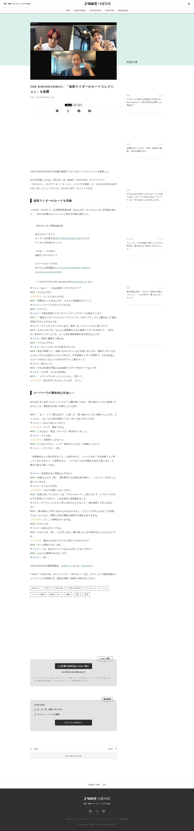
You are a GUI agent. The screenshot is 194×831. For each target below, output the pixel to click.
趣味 (68, 594)
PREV (36, 749)
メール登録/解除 (122, 819)
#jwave (56, 268)
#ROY (79, 238)
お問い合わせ (85, 819)
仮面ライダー (55, 594)
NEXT (110, 749)
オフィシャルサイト (73, 723)
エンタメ (90, 588)
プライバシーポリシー (104, 819)
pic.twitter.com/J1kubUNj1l (48, 272)
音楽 (86, 594)
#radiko (76, 268)
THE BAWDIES (75, 588)
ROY (47, 588)
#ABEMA (85, 268)
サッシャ (103, 588)
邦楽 (77, 594)
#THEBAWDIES (68, 238)
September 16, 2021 (82, 282)
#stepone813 (67, 268)
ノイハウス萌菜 (38, 594)
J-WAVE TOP (71, 819)
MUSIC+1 (36, 588)
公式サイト (66, 566)
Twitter (84, 566)
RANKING (123, 11)
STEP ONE (59, 588)
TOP (68, 11)
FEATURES (79, 11)
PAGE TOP (94, 785)
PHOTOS (109, 11)
